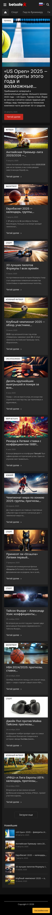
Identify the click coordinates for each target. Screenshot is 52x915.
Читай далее (13, 116)
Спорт (14, 12)
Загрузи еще (26, 814)
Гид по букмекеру (33, 12)
